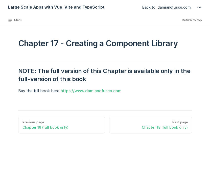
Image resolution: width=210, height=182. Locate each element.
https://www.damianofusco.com (91, 90)
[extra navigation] (199, 7)
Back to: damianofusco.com (166, 7)
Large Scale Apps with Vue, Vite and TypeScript (56, 7)
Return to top (192, 20)
